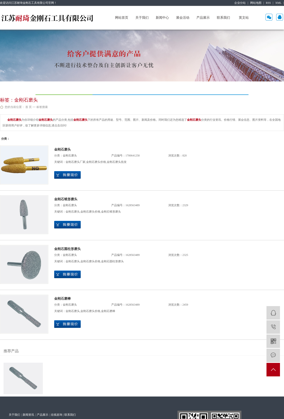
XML (278, 2)
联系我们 (223, 17)
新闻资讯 (29, 414)
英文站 (244, 17)
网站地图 (256, 2)
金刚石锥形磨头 (65, 199)
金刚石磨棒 (62, 298)
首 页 (28, 107)
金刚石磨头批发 (117, 162)
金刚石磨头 (62, 149)
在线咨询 (56, 414)
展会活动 (182, 17)
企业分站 (240, 2)
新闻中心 (162, 17)
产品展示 (203, 17)
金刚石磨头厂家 (75, 162)
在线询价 (67, 175)
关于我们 (142, 17)
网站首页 (121, 17)
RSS (268, 2)
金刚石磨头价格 (96, 162)
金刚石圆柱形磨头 (67, 249)
